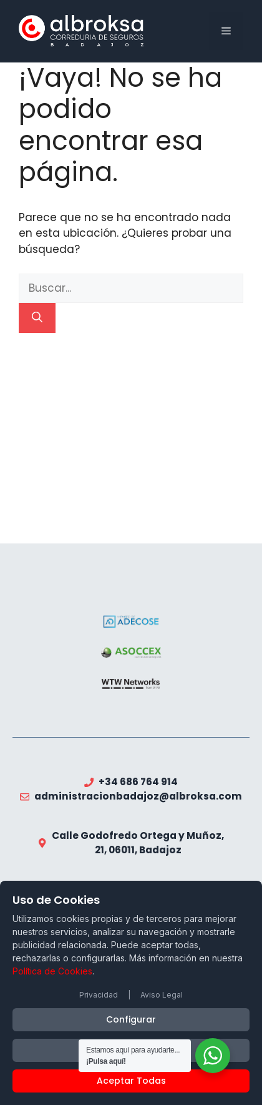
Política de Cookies (52, 971)
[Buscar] (37, 318)
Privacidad (98, 994)
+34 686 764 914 (138, 781)
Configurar (131, 1019)
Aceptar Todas (131, 1080)
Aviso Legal (161, 994)
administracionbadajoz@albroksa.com (138, 796)
